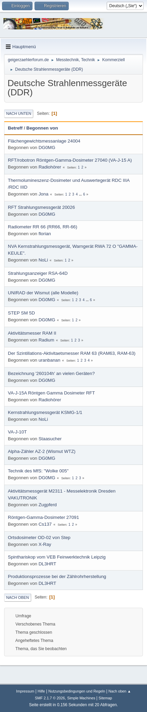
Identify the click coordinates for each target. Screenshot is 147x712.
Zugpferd (48, 504)
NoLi (43, 260)
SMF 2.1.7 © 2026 (50, 698)
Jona (44, 194)
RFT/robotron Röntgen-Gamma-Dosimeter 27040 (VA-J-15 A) (70, 160)
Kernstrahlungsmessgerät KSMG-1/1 (45, 412)
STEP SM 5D (21, 312)
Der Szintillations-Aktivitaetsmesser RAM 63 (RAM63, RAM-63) (71, 353)
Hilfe (41, 691)
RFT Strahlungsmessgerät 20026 (41, 207)
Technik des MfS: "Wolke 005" (38, 470)
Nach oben (17, 597)
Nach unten (18, 113)
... (81, 194)
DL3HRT (47, 563)
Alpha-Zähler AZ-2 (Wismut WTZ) (42, 451)
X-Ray (45, 544)
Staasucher (50, 438)
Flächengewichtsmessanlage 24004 (44, 141)
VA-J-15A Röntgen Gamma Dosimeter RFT (51, 392)
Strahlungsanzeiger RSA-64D (38, 273)
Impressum (25, 691)
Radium (46, 339)
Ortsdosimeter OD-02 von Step (39, 537)
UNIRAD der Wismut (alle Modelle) (43, 292)
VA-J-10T (17, 431)
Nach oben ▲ (119, 691)
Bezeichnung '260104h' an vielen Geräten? (51, 373)
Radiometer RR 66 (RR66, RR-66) (42, 226)
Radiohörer (50, 167)
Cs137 (45, 524)
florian (45, 233)
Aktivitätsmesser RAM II (32, 333)
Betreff (15, 128)
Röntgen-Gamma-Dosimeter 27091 (43, 517)
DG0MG (47, 147)
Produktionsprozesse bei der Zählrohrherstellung (57, 576)
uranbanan (50, 360)
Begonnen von (42, 128)
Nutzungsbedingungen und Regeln (76, 691)
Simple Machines (81, 698)
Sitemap (105, 698)
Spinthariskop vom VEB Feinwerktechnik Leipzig (57, 557)
